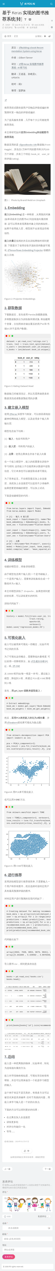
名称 (5, 1223)
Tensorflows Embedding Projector (25, 250)
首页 (7, 36)
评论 (5, 1192)
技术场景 (33, 27)
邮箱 (5, 1234)
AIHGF (7, 25)
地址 (4, 1245)
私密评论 (42, 1216)
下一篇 (48, 1169)
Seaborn (12, 722)
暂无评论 (9, 27)
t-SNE (16, 665)
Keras (13, 414)
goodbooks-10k (28, 144)
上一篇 (7, 1169)
